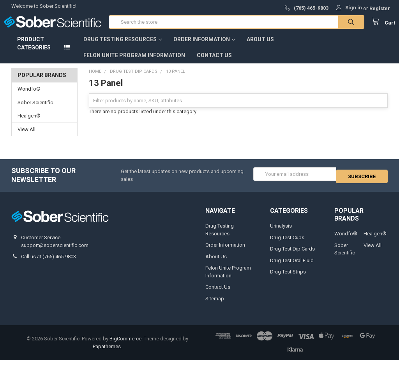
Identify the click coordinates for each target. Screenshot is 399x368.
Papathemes (107, 354)
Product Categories (34, 51)
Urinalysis (281, 234)
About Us (260, 47)
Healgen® (29, 123)
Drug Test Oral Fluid (292, 268)
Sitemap (214, 306)
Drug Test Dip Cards (292, 256)
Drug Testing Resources (122, 47)
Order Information (204, 47)
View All (26, 137)
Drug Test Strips (288, 279)
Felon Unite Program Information (134, 63)
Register (379, 8)
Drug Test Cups (287, 245)
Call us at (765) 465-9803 (48, 264)
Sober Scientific (35, 110)
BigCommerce (125, 346)
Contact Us (214, 63)
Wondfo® (29, 97)
